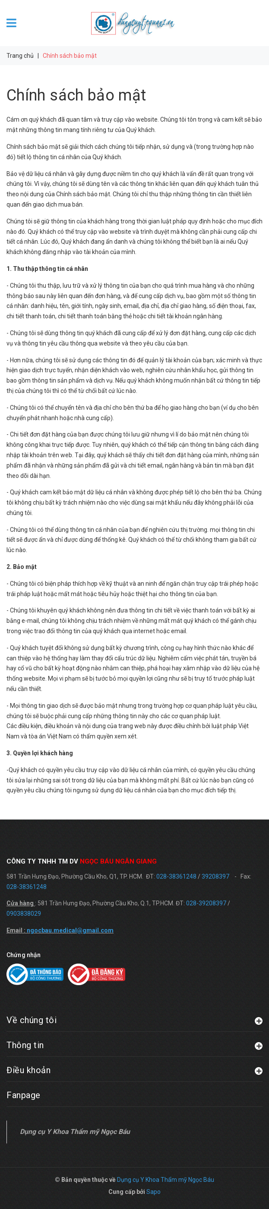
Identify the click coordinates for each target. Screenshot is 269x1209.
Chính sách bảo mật (76, 95)
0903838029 (23, 913)
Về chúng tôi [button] (134, 1020)
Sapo (153, 1191)
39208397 (215, 876)
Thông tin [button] (134, 1045)
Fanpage (23, 1095)
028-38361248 (176, 876)
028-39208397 (206, 903)
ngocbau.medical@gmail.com (70, 930)
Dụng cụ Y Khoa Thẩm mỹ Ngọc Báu (75, 1131)
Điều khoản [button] (134, 1070)
